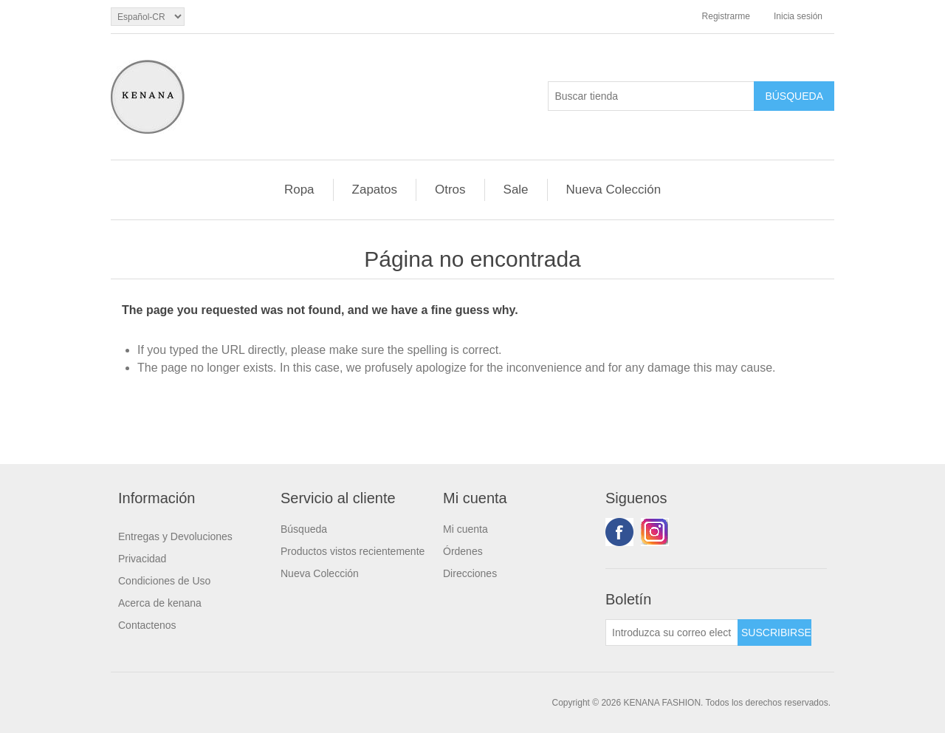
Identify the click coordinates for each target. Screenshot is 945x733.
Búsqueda (304, 529)
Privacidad (142, 559)
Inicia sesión (798, 16)
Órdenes (463, 551)
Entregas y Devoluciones (175, 536)
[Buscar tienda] (651, 96)
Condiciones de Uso (164, 581)
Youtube (655, 532)
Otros (450, 190)
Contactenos (147, 625)
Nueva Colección (614, 190)
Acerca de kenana (160, 603)
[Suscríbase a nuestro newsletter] (671, 632)
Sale (516, 190)
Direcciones (470, 573)
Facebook (619, 532)
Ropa (299, 190)
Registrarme (726, 16)
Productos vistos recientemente (353, 551)
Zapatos (374, 190)
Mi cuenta (465, 529)
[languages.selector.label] (148, 16)
